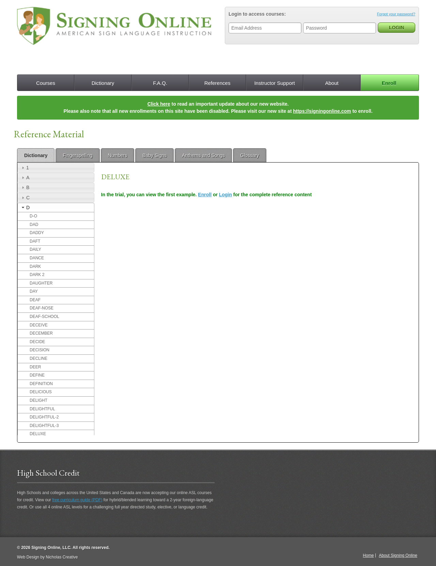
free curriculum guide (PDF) (77, 500)
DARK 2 (37, 274)
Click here (158, 104)
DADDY (37, 232)
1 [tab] (24, 167)
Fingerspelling (77, 155)
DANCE (37, 258)
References (217, 83)
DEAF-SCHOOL (44, 316)
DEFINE (37, 375)
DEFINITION (41, 383)
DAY (34, 291)
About (331, 83)
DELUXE (38, 433)
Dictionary (103, 83)
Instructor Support (274, 83)
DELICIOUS (41, 391)
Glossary (249, 155)
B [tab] (24, 187)
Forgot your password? (396, 14)
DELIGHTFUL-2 (44, 417)
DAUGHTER (41, 283)
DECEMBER (41, 333)
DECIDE (37, 341)
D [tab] (25, 207)
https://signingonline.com (322, 111)
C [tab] (25, 197)
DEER (35, 367)
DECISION (39, 350)
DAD (34, 224)
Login (225, 194)
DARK (35, 266)
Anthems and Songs (203, 155)
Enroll (389, 83)
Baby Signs (154, 155)
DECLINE (38, 358)
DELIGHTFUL (42, 409)
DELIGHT (38, 400)
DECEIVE (39, 325)
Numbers (117, 155)
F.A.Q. (160, 83)
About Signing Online (398, 555)
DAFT (35, 241)
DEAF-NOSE (41, 308)
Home (368, 555)
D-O (33, 216)
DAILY (35, 249)
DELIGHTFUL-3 (44, 425)
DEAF (35, 299)
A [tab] (24, 177)
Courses (45, 83)
